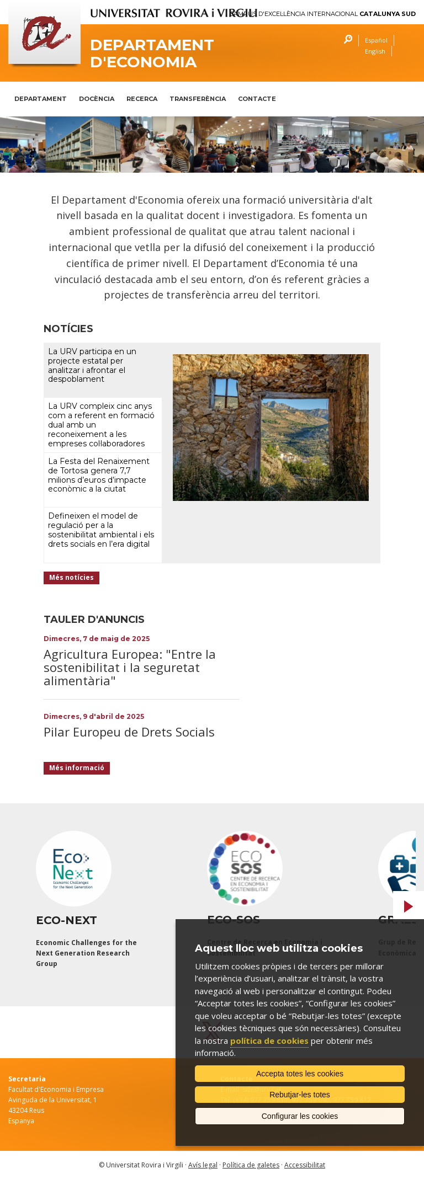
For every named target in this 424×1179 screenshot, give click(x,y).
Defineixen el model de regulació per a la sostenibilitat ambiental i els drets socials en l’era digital (101, 529)
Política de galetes (250, 1165)
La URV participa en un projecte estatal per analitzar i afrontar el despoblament (92, 365)
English (375, 51)
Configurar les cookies (300, 1116)
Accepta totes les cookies (299, 1073)
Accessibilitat (304, 1165)
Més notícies (71, 577)
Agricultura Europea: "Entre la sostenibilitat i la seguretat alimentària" (130, 667)
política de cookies (269, 1040)
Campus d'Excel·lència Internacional (323, 14)
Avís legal (203, 1165)
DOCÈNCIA (96, 99)
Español (376, 40)
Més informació (76, 767)
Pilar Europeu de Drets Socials (129, 731)
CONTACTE (257, 99)
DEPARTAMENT (40, 99)
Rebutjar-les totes (299, 1094)
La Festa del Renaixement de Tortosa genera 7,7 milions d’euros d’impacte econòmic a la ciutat (99, 475)
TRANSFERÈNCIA (197, 99)
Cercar (345, 40)
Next (408, 906)
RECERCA (141, 99)
